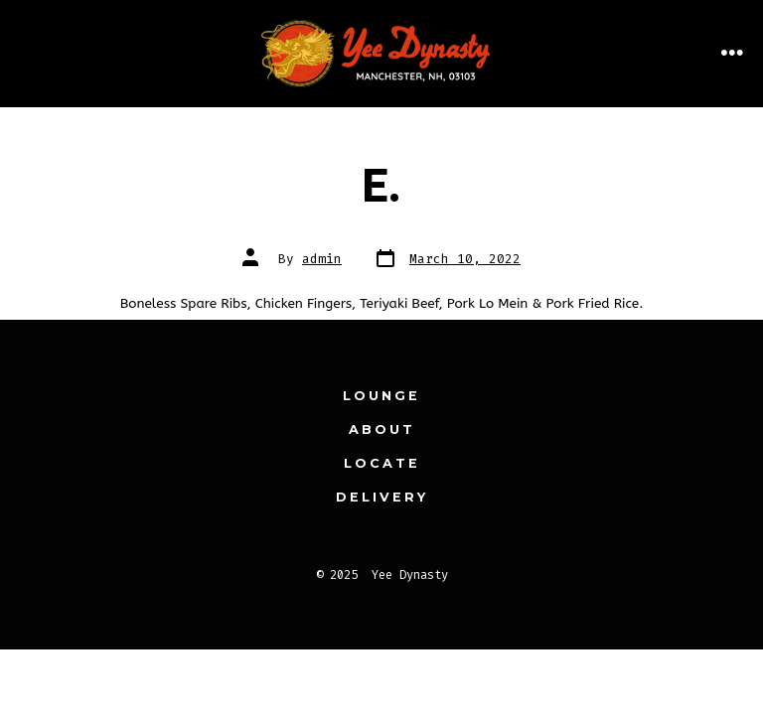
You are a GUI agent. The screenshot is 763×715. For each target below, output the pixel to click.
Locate (382, 463)
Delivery (382, 497)
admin (322, 258)
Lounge (381, 395)
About (382, 429)
